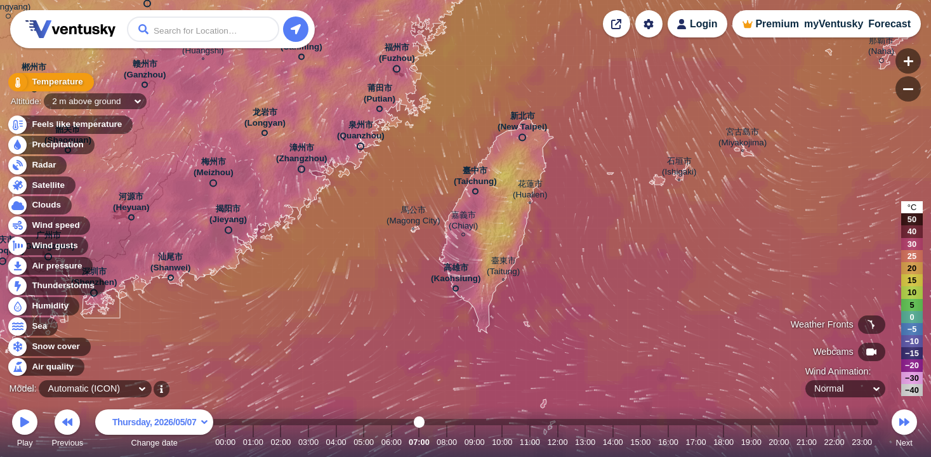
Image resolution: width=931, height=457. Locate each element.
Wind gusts (47, 246)
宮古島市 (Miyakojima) (742, 138)
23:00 (862, 442)
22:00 (834, 442)
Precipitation (50, 145)
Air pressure (50, 266)
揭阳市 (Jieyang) (228, 217)
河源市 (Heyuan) (131, 204)
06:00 (391, 442)
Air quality (45, 367)
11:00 (530, 442)
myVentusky (833, 23)
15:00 (640, 442)
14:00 (613, 442)
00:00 (225, 442)
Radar (36, 165)
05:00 (363, 442)
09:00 (475, 442)
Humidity (43, 306)
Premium (776, 23)
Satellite (41, 185)
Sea (32, 326)
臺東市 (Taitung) (503, 267)
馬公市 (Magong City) (413, 216)
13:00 (585, 442)
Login (704, 23)
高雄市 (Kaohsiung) (455, 275)
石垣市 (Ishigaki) (679, 168)
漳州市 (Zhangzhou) (301, 156)
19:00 (751, 442)
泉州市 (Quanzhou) (361, 133)
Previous (67, 430)
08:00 (447, 442)
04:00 (336, 442)
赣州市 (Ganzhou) (145, 71)
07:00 (419, 442)
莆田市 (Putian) (379, 96)
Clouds (39, 205)
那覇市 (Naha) (881, 48)
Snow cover (48, 347)
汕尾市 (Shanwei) (170, 264)
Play (24, 430)
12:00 (557, 442)
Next (904, 430)
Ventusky (68, 29)
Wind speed (48, 225)
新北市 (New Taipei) (522, 124)
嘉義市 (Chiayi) (463, 222)
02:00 (280, 442)
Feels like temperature (69, 125)
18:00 (723, 442)
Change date (154, 430)
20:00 (779, 442)
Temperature (50, 82)
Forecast (889, 23)
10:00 (502, 442)
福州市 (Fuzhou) (397, 56)
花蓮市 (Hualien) (530, 190)
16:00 (668, 442)
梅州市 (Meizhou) (214, 170)
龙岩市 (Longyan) (265, 120)
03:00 (308, 442)
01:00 (253, 442)
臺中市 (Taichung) (475, 178)
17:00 (696, 442)
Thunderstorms (56, 286)
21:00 (806, 442)
